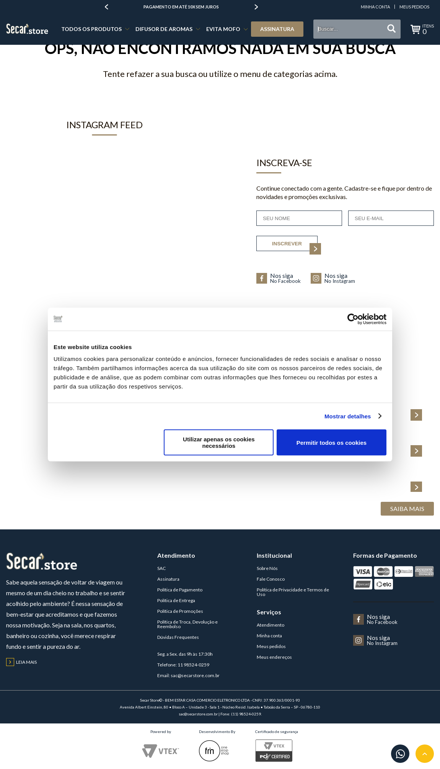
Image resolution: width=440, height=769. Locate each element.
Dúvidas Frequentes (178, 637)
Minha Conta (375, 7)
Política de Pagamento (179, 590)
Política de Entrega (176, 600)
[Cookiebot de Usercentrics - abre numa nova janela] (352, 319)
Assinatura (277, 29)
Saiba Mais (407, 508)
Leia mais (21, 662)
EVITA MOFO (223, 29)
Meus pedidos (271, 646)
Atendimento (270, 625)
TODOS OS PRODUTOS (91, 29)
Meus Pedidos (414, 7)
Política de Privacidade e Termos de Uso (293, 592)
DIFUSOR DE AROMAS (163, 29)
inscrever (295, 246)
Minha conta (269, 635)
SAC (161, 568)
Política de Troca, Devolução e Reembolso (187, 624)
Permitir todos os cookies (332, 442)
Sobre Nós (267, 568)
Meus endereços (274, 657)
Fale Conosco (271, 579)
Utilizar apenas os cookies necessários (219, 442)
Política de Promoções (180, 611)
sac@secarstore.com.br (195, 675)
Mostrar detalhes (347, 416)
